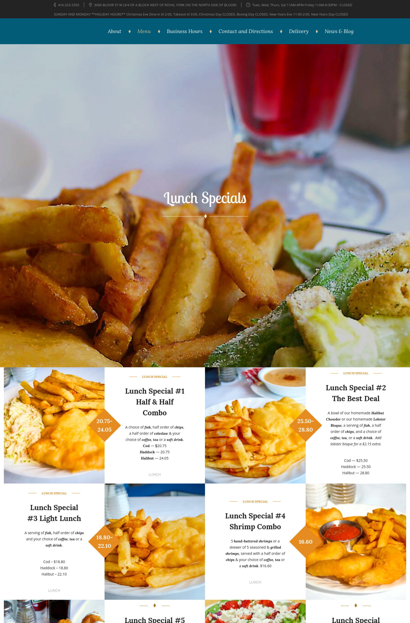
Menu (144, 31)
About (114, 31)
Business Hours (184, 31)
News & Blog (339, 31)
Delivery (299, 31)
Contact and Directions (246, 31)
